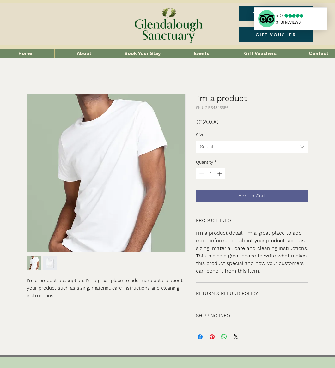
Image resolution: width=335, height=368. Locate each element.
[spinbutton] (210, 173)
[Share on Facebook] (200, 337)
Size (200, 134)
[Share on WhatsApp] (224, 337)
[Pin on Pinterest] (212, 337)
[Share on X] (236, 337)
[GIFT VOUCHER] (276, 34)
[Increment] (220, 173)
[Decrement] (201, 173)
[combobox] (252, 147)
